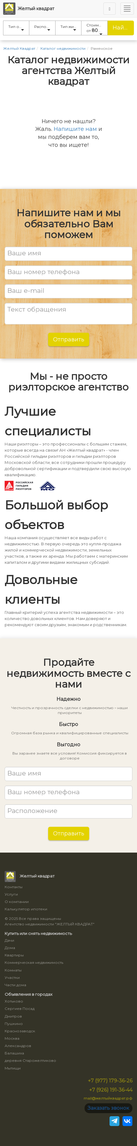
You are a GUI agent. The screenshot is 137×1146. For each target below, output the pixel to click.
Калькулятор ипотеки (26, 909)
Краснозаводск (20, 1031)
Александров (18, 1045)
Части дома (15, 985)
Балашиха (14, 1053)
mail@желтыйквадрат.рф (108, 1098)
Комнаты (13, 970)
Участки (12, 977)
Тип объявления (18, 27)
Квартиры (14, 955)
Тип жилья (70, 27)
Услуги (11, 894)
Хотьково (14, 1001)
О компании (17, 901)
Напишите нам (75, 129)
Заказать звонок (108, 1108)
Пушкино (14, 1023)
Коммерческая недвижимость (34, 962)
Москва (12, 1038)
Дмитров (13, 1016)
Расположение (45, 27)
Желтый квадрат (28, 8)
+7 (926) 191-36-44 (110, 1090)
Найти (122, 27)
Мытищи (13, 1068)
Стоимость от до (97, 29)
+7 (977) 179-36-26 (110, 1081)
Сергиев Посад (20, 1008)
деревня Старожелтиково (30, 1060)
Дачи (9, 940)
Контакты (14, 887)
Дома (10, 947)
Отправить (68, 339)
